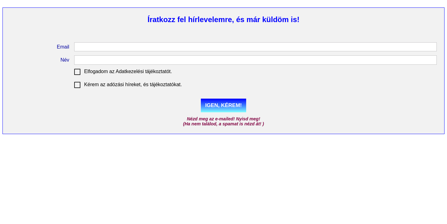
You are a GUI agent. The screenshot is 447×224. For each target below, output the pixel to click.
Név (65, 60)
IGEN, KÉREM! (223, 105)
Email (63, 46)
